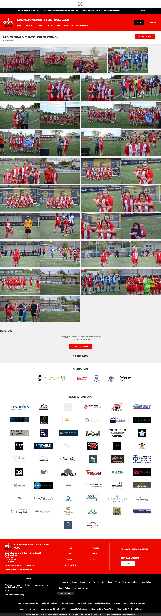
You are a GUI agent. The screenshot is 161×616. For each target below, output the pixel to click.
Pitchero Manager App (137, 603)
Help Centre (64, 582)
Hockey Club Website (84, 603)
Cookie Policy (64, 588)
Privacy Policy (145, 582)
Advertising (85, 582)
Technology (107, 582)
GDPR (117, 582)
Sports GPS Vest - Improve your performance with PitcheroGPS (42, 609)
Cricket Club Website (66, 603)
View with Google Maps (18, 569)
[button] (20, 26)
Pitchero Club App (119, 603)
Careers (96, 582)
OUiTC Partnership (112, 11)
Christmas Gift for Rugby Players (102, 609)
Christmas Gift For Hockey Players (129, 609)
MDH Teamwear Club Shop (28, 11)
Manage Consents (80, 588)
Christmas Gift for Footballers (77, 609)
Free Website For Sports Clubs (27, 603)
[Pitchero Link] (153, 11)
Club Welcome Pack (91, 11)
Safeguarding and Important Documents (61, 11)
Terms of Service (130, 582)
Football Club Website (49, 603)
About (74, 582)
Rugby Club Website (102, 603)
